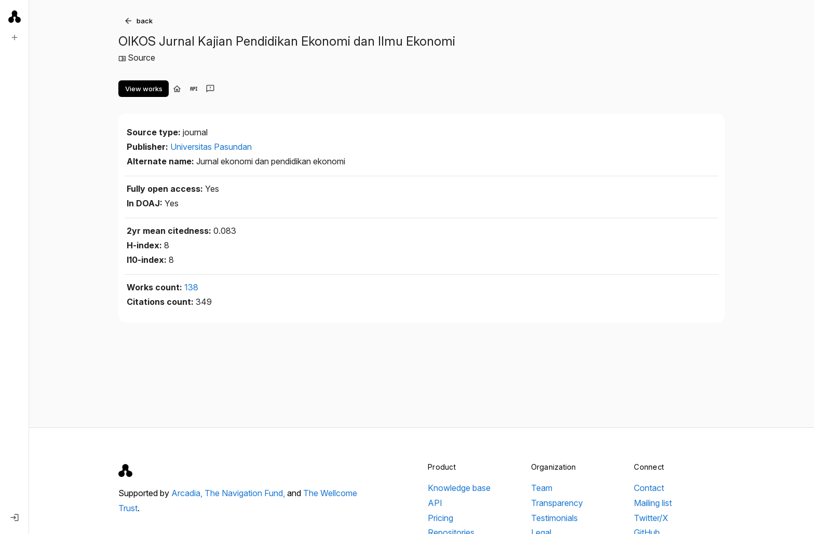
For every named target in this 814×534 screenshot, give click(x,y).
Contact (649, 488)
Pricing (440, 518)
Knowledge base (459, 488)
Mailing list (653, 503)
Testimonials (554, 518)
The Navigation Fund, (246, 493)
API (435, 503)
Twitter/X (651, 518)
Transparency (557, 503)
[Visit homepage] (177, 88)
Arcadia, (188, 493)
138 (191, 287)
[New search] (14, 37)
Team (541, 488)
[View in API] (193, 88)
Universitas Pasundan (211, 147)
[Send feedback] (210, 88)
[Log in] (14, 517)
